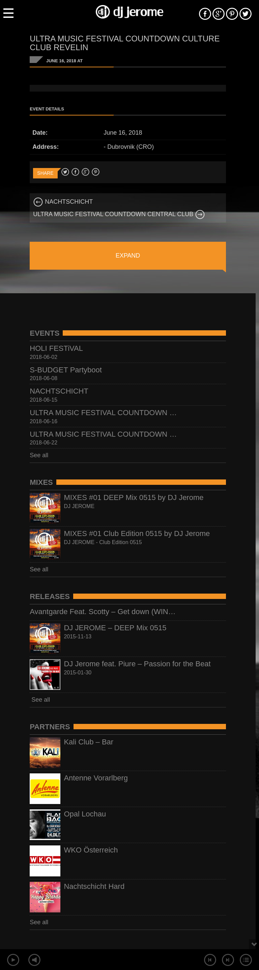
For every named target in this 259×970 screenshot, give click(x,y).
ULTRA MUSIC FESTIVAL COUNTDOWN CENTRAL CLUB (119, 214)
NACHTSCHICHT (63, 201)
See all (39, 455)
